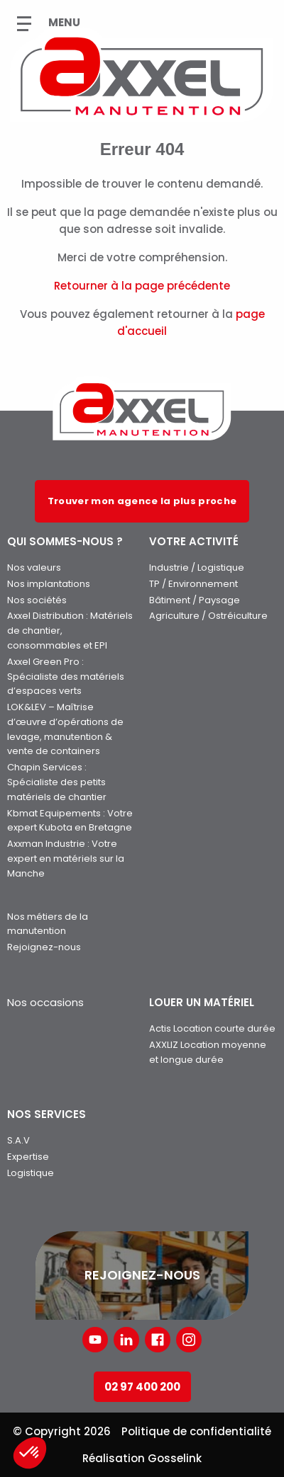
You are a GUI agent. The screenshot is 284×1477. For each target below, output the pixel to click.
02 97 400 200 (142, 1386)
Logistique (30, 1173)
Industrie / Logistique (196, 567)
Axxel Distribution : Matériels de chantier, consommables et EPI (70, 630)
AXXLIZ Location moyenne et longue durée (207, 1052)
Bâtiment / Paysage (194, 600)
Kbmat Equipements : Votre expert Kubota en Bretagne (70, 820)
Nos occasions (45, 1002)
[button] (30, 1453)
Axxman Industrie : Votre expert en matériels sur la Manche (65, 858)
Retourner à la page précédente (142, 285)
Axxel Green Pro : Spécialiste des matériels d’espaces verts (65, 676)
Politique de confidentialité (196, 1431)
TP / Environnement (193, 584)
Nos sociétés (37, 600)
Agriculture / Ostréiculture (208, 615)
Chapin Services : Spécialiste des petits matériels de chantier (56, 782)
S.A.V (18, 1140)
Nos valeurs (34, 567)
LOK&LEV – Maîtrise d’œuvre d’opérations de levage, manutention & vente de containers (65, 729)
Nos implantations (48, 584)
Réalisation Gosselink (142, 1458)
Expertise (28, 1156)
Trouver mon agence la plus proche (142, 501)
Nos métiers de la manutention (47, 924)
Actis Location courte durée (212, 1028)
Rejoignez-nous (44, 947)
